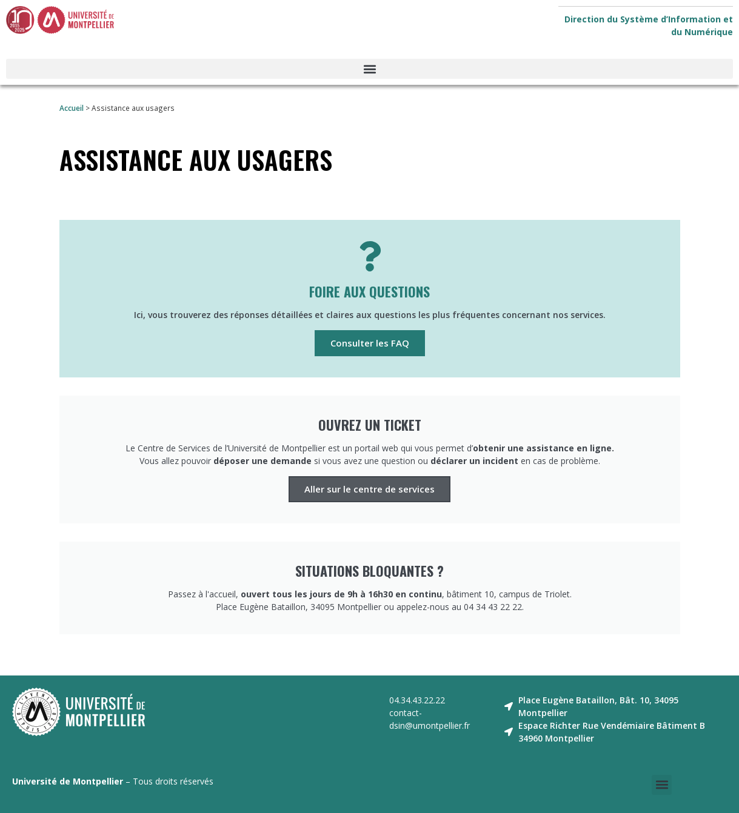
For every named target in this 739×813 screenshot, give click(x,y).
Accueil (71, 108)
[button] (369, 69)
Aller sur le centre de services (369, 489)
